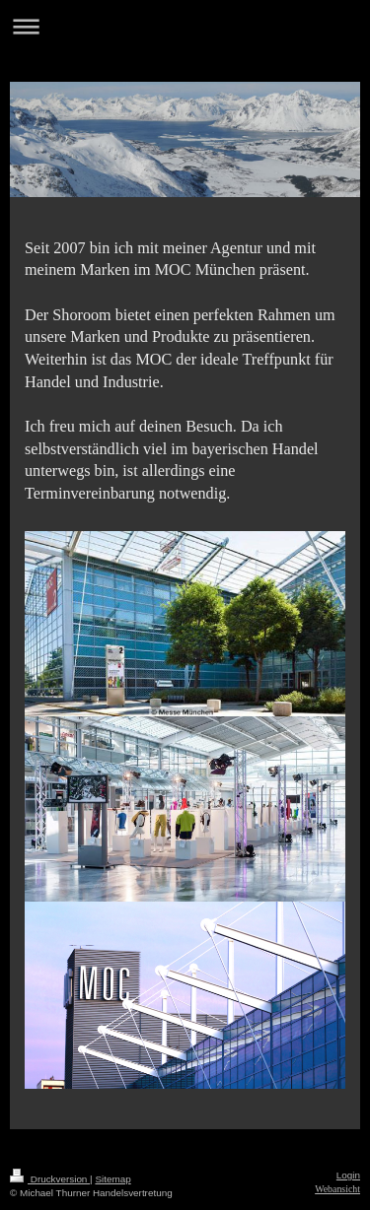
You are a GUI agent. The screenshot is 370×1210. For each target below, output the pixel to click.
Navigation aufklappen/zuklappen (185, 26)
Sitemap (112, 1179)
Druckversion (50, 1179)
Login (348, 1175)
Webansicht (337, 1188)
